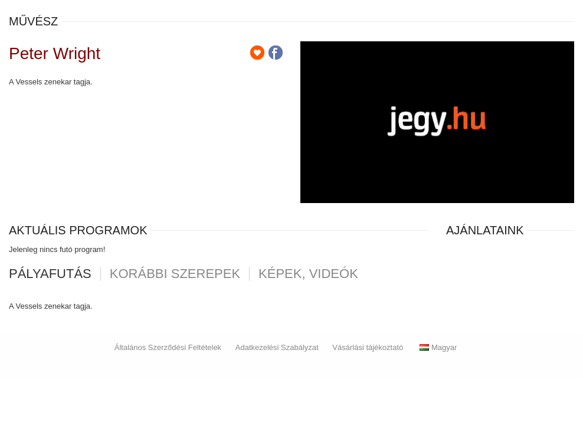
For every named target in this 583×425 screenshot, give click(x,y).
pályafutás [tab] (50, 274)
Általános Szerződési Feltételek (167, 347)
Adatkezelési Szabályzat (277, 347)
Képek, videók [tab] (308, 274)
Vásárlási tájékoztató (367, 347)
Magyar (438, 347)
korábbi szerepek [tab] (175, 274)
